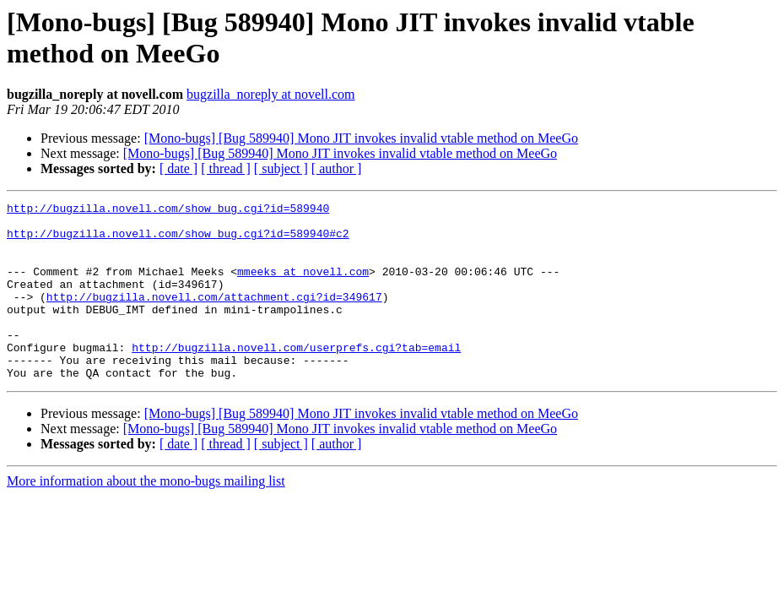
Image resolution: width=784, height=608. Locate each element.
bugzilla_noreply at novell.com (271, 94)
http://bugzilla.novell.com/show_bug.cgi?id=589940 (168, 210)
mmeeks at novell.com (303, 286)
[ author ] (336, 168)
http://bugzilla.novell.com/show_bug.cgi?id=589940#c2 (178, 240)
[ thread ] (226, 168)
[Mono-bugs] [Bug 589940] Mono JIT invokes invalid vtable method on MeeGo (361, 138)
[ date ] (178, 168)
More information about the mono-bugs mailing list (146, 516)
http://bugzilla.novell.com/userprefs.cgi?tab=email (296, 377)
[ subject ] (281, 168)
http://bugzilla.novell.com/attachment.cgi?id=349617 (214, 316)
